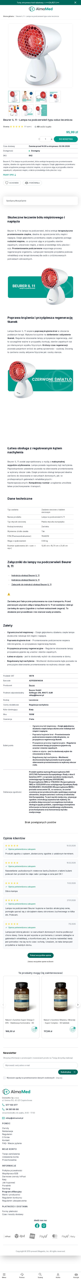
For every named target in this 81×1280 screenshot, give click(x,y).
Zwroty (5, 1128)
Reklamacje (7, 1131)
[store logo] (40, 9)
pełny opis (9, 175)
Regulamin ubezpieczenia (14, 1200)
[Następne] (77, 1004)
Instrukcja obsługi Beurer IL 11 (25, 575)
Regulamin (7, 1134)
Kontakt (5, 1140)
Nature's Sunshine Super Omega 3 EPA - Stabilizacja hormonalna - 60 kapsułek (19, 1023)
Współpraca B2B (10, 1173)
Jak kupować (8, 1182)
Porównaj (32, 183)
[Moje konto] (58, 1275)
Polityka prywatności (12, 1170)
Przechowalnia (9, 1160)
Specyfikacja (15, 201)
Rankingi (6, 1188)
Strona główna (8, 16)
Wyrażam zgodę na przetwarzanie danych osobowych (31, 1078)
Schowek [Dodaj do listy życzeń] (12, 183)
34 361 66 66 (10, 1109)
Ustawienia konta (10, 1157)
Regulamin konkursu (12, 1197)
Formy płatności (10, 1211)
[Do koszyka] (34, 1029)
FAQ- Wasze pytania (12, 1143)
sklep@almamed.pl (12, 1118)
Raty (4, 1179)
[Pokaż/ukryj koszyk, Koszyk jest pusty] (76, 1275)
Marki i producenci (11, 1194)
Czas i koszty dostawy (12, 1214)
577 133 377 (10, 1105)
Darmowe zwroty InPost (14, 1176)
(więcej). (59, 1078)
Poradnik (6, 1185)
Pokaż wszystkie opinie (40, 955)
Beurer (32, 685)
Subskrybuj (68, 1072)
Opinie (23, 201)
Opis (8, 201)
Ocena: (6, 127)
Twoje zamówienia (11, 1154)
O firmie (6, 1137)
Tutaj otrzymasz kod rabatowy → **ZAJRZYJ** (38, 3)
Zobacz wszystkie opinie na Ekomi (40, 962)
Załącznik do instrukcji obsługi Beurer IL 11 (31, 584)
